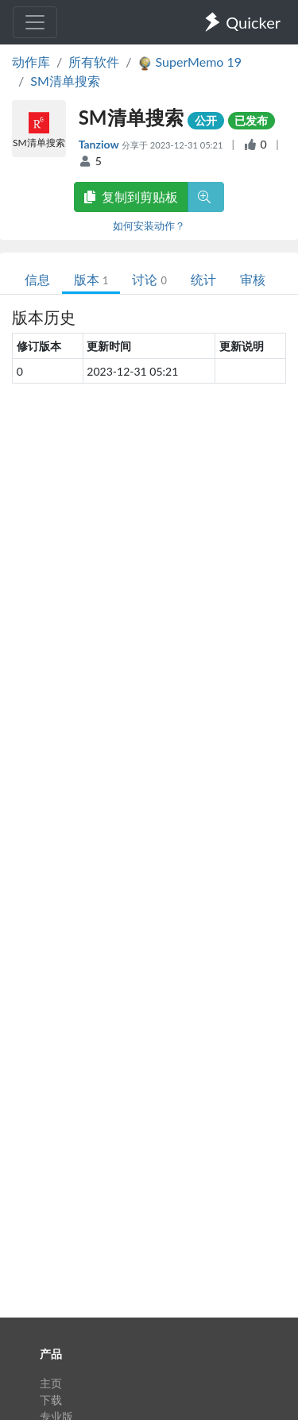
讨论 (149, 279)
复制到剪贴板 (131, 196)
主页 (51, 1383)
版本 (91, 279)
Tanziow (100, 144)
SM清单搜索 (65, 80)
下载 (51, 1399)
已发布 (251, 120)
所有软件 (93, 61)
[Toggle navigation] (35, 22)
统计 (203, 279)
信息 (37, 279)
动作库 (31, 61)
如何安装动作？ (149, 225)
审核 (252, 279)
